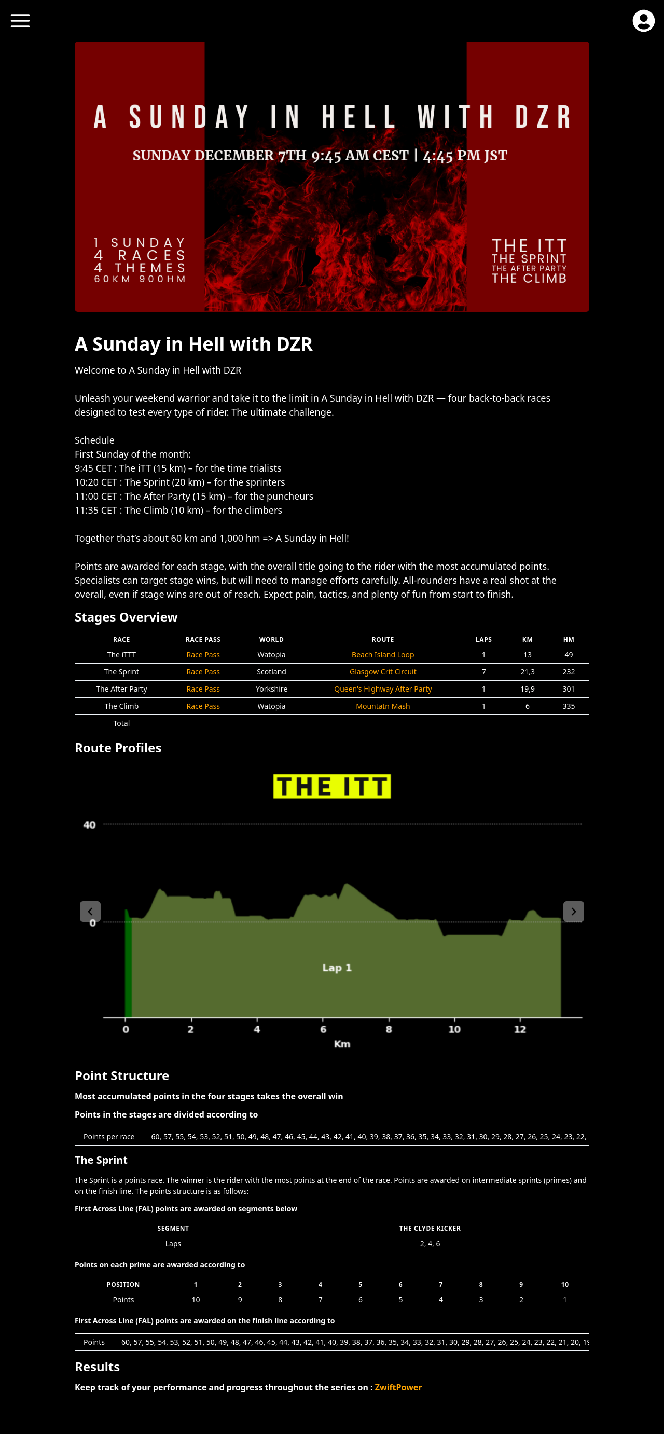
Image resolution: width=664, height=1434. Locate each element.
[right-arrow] (573, 911)
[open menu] (20, 20)
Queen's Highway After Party (383, 689)
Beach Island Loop (383, 654)
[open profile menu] (644, 20)
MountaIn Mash (383, 706)
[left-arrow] (90, 911)
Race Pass (203, 654)
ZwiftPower (398, 1387)
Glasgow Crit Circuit (383, 672)
